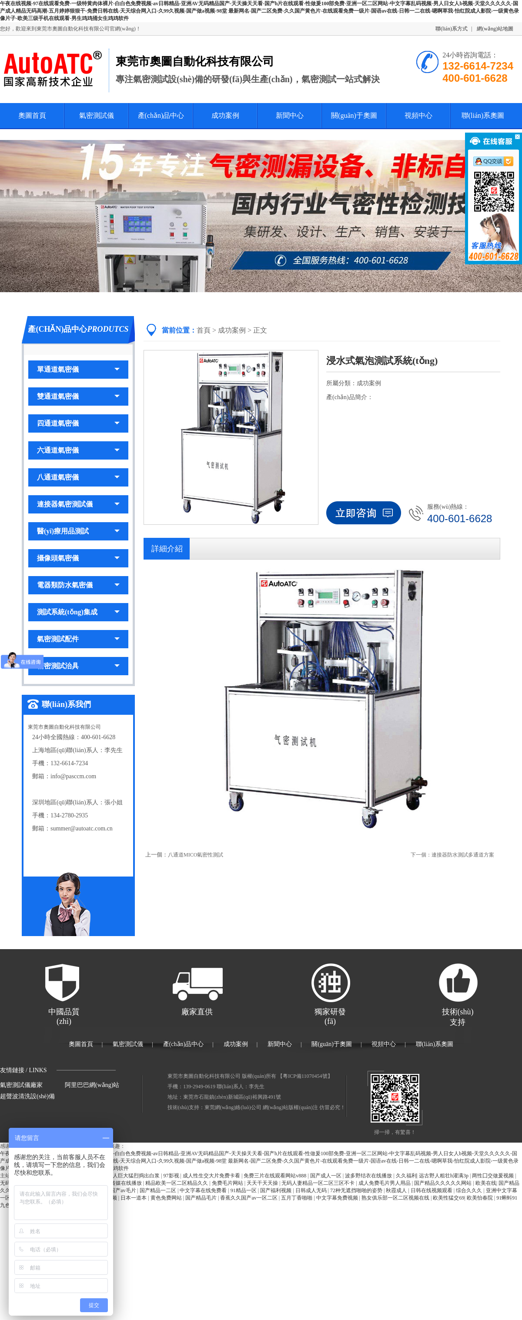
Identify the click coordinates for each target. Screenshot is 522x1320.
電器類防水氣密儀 (78, 585)
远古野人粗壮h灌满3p (444, 1176)
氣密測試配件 (78, 639)
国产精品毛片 (201, 1198)
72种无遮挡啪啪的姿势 (357, 1190)
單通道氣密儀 (78, 369)
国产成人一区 (326, 1176)
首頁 (204, 330)
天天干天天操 (263, 1183)
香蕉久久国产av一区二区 (249, 1198)
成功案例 (225, 115)
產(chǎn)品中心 (161, 115)
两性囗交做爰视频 (493, 1176)
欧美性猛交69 (448, 1198)
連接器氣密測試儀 (78, 504)
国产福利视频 (276, 1190)
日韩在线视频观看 (432, 1190)
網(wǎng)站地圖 (495, 29)
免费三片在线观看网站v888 (276, 1176)
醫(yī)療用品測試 (78, 531)
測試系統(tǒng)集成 (78, 612)
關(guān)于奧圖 (354, 115)
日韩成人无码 (311, 1190)
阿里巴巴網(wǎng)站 (92, 1085)
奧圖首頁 (32, 115)
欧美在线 (485, 1183)
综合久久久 (469, 1190)
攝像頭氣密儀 (78, 558)
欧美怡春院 (480, 1198)
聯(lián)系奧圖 (483, 115)
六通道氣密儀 (78, 450)
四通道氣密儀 (78, 423)
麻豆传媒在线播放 (121, 1183)
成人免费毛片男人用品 (385, 1183)
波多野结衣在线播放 (369, 1176)
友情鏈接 (12, 1070)
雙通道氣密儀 (78, 396)
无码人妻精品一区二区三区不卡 (318, 1183)
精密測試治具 (78, 666)
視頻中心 (418, 115)
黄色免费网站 (167, 1198)
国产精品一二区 (158, 1190)
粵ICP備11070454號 (305, 1076)
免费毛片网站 (228, 1183)
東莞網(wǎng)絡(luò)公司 (232, 1107)
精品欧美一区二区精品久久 (177, 1183)
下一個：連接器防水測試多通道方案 (452, 855)
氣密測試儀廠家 (21, 1085)
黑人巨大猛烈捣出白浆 (134, 1176)
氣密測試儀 (96, 115)
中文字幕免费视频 (337, 1198)
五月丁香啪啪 (297, 1198)
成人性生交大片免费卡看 (212, 1176)
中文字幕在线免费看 (204, 1190)
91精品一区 (244, 1190)
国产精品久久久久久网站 (443, 1183)
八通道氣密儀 (78, 477)
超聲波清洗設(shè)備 (27, 1096)
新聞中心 (290, 115)
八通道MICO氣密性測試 (195, 855)
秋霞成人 (397, 1190)
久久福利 (406, 1176)
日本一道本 (134, 1198)
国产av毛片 (123, 1190)
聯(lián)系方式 (451, 29)
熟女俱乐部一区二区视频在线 (396, 1198)
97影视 (172, 1176)
